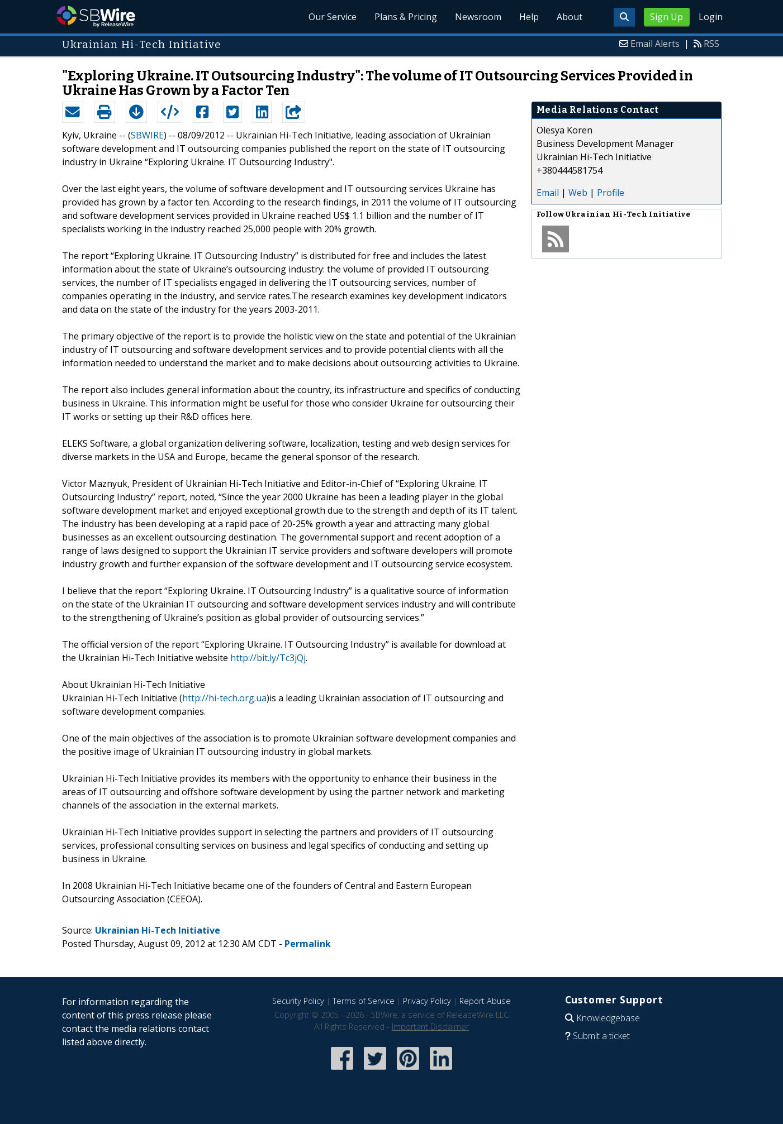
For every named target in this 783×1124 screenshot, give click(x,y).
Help (529, 17)
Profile (610, 192)
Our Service (333, 17)
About (569, 17)
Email (548, 192)
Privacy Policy (427, 1001)
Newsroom (478, 17)
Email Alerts (655, 43)
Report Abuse (485, 1001)
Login (711, 17)
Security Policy (298, 1001)
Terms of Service (364, 1001)
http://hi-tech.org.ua (224, 698)
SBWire (95, 16)
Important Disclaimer (430, 1026)
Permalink (307, 944)
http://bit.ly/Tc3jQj (268, 658)
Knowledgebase (608, 1018)
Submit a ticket (601, 1036)
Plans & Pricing (405, 17)
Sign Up (666, 17)
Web (577, 192)
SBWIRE (147, 135)
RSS (711, 43)
